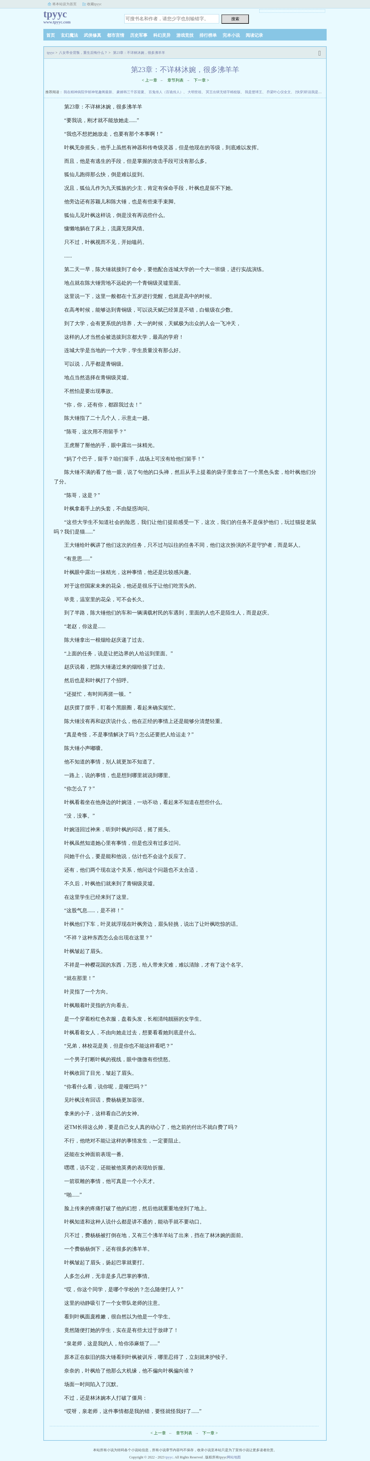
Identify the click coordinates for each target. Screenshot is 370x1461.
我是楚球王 (253, 92)
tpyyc (51, 53)
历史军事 (138, 35)
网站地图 (234, 1457)
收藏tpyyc (94, 4)
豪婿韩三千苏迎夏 (130, 92)
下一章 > (201, 80)
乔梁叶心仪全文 (279, 92)
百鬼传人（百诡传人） (166, 92)
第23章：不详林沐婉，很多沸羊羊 (139, 53)
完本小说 (231, 35)
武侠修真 (92, 35)
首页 (50, 35)
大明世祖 (194, 92)
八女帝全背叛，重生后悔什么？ (83, 53)
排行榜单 (208, 35)
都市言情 (115, 35)
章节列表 (175, 80)
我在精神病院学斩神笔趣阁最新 (88, 92)
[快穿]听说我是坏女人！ (313, 92)
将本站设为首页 (64, 4)
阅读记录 (254, 35)
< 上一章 (149, 80)
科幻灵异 (162, 35)
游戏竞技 (185, 35)
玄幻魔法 (69, 35)
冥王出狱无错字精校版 (223, 92)
